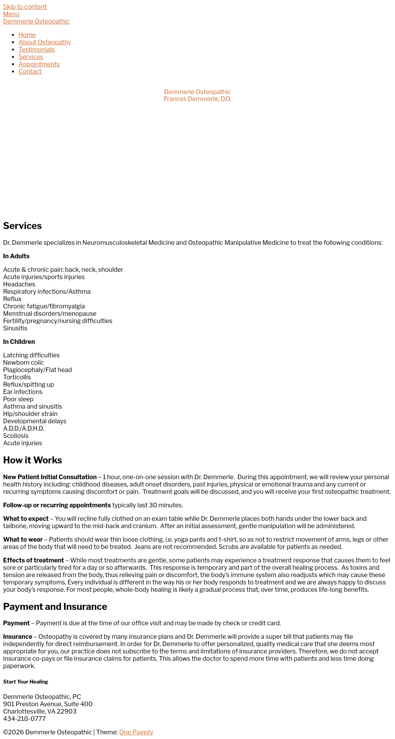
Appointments (39, 64)
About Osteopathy (45, 42)
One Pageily (136, 732)
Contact (30, 71)
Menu (11, 14)
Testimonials (37, 49)
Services (31, 57)
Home (27, 35)
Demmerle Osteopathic (36, 21)
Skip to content (25, 6)
